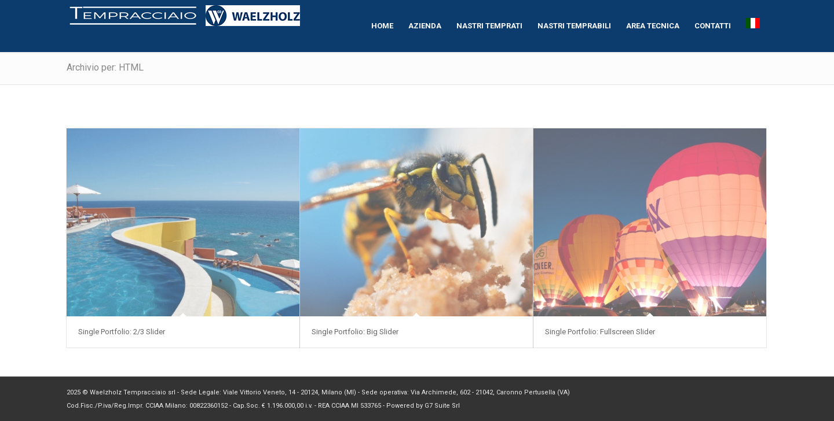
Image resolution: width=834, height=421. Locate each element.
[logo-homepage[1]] (185, 26)
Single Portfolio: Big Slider (355, 331)
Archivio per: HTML (105, 67)
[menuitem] (382, 26)
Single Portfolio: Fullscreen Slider (600, 331)
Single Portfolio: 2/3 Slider (121, 331)
